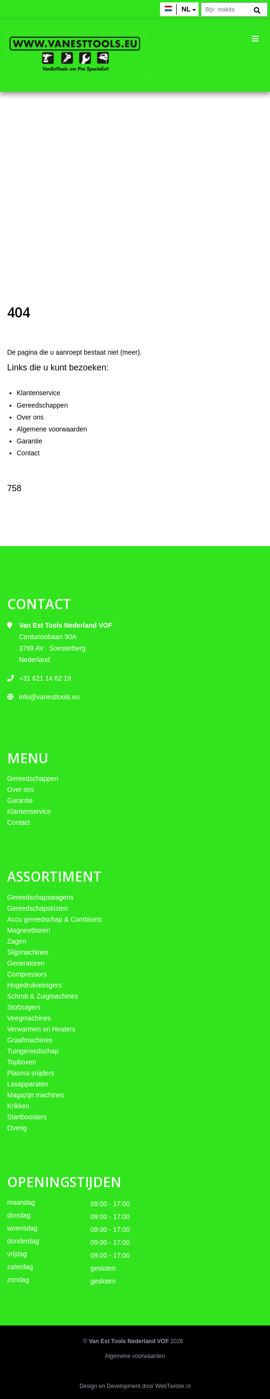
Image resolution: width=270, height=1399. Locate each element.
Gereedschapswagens (40, 897)
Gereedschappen (42, 405)
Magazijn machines (35, 1095)
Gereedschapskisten (37, 908)
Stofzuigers (23, 1007)
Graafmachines (29, 1040)
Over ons (30, 417)
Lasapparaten (27, 1084)
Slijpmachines (27, 952)
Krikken (18, 1106)
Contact (28, 453)
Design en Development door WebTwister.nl (135, 1386)
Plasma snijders (30, 1073)
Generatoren (26, 963)
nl (185, 9)
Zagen (16, 941)
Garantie (29, 441)
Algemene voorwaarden (52, 429)
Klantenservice (38, 393)
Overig (17, 1128)
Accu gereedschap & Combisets (54, 919)
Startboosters (27, 1117)
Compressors (27, 974)
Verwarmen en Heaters (41, 1029)
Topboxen (21, 1062)
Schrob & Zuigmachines (42, 996)
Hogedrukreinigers (34, 985)
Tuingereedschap (33, 1051)
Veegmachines (29, 1018)
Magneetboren (28, 930)
